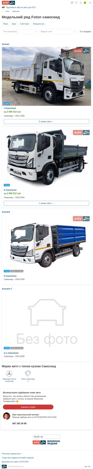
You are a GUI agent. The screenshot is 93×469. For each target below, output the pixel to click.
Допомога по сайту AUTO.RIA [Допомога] (15, 462)
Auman (5, 44)
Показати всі (38, 24)
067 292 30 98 (19, 423)
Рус (89, 466)
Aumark (6, 212)
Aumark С (7, 289)
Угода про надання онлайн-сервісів (18, 458)
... (2, 11)
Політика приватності (11, 454)
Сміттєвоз (24, 24)
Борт (14, 24)
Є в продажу (85, 32)
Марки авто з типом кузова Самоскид (29, 366)
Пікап (5, 24)
